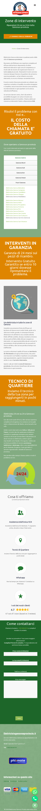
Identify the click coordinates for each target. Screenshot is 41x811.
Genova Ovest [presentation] (21, 177)
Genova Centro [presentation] (20, 158)
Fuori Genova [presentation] (20, 182)
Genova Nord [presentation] (20, 163)
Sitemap (6, 781)
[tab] (20, 157)
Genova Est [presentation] (21, 172)
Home (14, 48)
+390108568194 (23, 628)
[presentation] (20, 708)
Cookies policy (22, 781)
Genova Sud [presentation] (20, 168)
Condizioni (13, 781)
